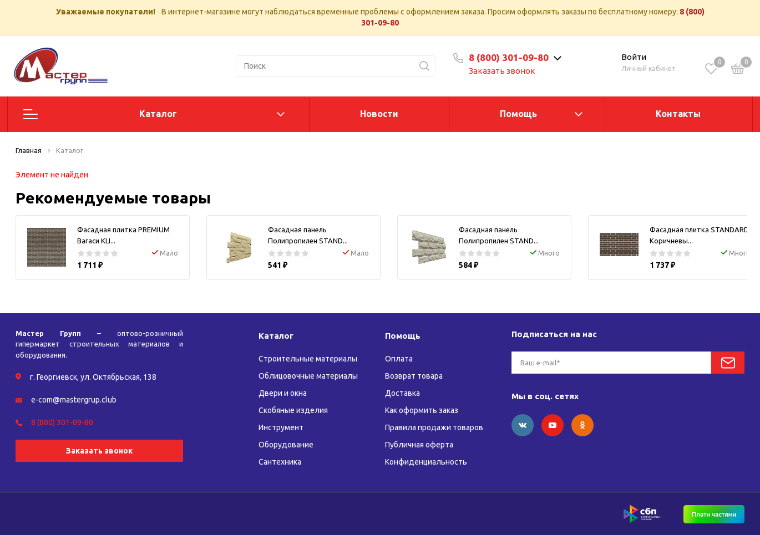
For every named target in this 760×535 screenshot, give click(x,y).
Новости (379, 114)
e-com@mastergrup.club (73, 399)
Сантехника (280, 461)
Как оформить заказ (421, 410)
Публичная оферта (419, 444)
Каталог (158, 114)
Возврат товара (414, 375)
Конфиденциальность (426, 461)
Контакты (678, 114)
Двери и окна (283, 393)
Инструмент (281, 427)
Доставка (402, 393)
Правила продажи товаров (434, 427)
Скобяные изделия (293, 410)
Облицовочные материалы (308, 375)
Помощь (518, 114)
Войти (633, 57)
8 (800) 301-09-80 (509, 57)
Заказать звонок (502, 70)
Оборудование (286, 444)
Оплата (399, 358)
